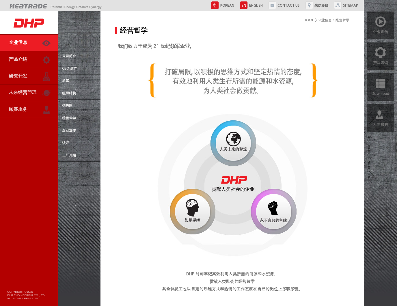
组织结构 (69, 93)
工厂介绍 (69, 155)
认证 (65, 143)
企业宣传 (69, 130)
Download (380, 84)
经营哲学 (69, 118)
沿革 (65, 81)
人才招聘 (380, 115)
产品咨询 (380, 53)
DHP (29, 22)
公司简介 (69, 56)
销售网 (67, 105)
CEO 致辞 (69, 68)
